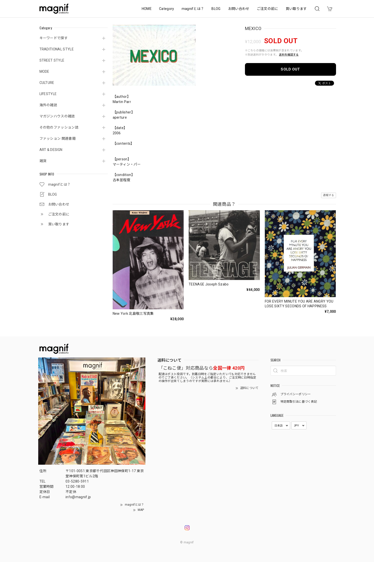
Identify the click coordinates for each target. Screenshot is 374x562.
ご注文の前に (267, 9)
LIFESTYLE (48, 94)
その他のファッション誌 (59, 127)
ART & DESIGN (51, 150)
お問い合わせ (238, 9)
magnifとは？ (193, 9)
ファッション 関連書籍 (57, 138)
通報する (328, 195)
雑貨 (43, 161)
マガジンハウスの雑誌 (57, 116)
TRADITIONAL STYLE (56, 49)
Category (166, 9)
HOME (147, 9)
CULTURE (46, 83)
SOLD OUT (290, 69)
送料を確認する (289, 54)
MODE (44, 71)
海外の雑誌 (48, 105)
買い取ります (296, 9)
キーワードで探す (53, 38)
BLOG (215, 9)
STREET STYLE (52, 60)
